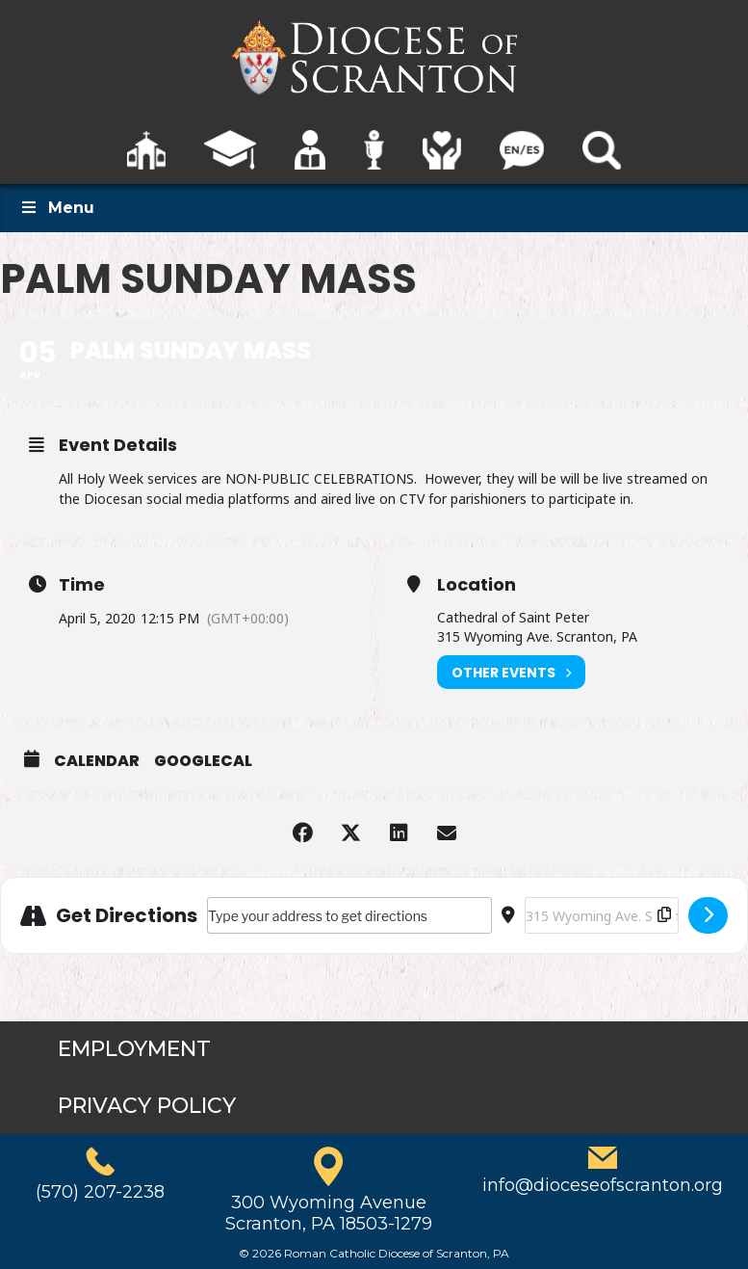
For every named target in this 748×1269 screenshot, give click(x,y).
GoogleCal (203, 761)
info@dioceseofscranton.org (602, 1185)
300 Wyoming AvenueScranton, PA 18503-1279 (328, 1213)
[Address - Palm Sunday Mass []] (349, 915)
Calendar (97, 761)
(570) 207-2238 (100, 1192)
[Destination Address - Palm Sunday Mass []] (602, 915)
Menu (56, 207)
